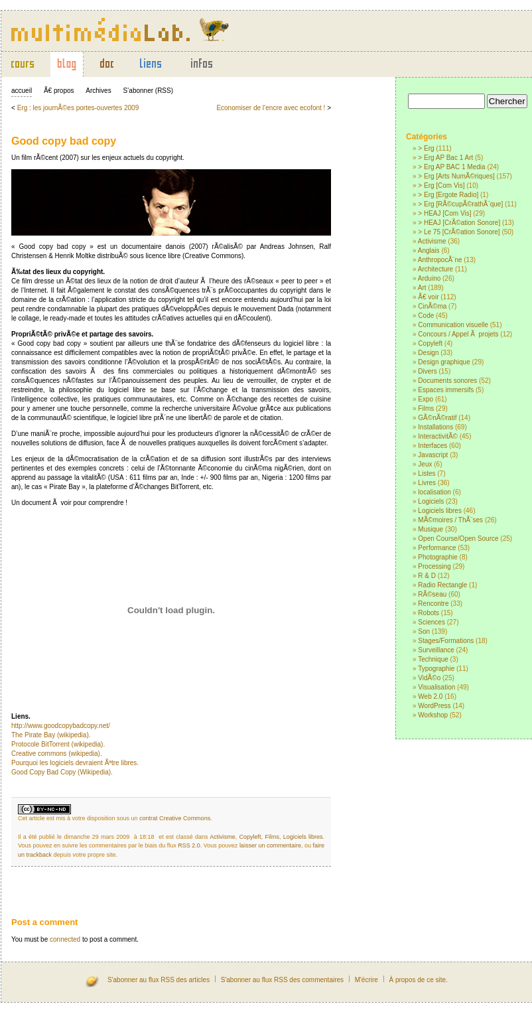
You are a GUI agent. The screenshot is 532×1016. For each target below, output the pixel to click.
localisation (434, 492)
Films (426, 408)
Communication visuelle (453, 324)
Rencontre (433, 603)
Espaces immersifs (446, 390)
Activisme (432, 241)
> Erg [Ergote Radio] (448, 194)
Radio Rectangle (442, 585)
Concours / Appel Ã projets (458, 334)
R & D (427, 575)
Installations (435, 427)
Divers (427, 371)
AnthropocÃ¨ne (440, 259)
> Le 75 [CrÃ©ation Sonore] (458, 232)
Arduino (429, 278)
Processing (434, 566)
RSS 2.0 (189, 845)
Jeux (425, 464)
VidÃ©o (429, 678)
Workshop (433, 715)
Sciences (431, 622)
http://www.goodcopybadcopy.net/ (60, 725)
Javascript (433, 455)
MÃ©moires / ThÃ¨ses (450, 520)
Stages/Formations (446, 640)
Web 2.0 (430, 696)
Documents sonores (447, 380)
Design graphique (444, 362)
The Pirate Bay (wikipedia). (51, 735)
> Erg (426, 148)
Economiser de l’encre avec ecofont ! (270, 107)
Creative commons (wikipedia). (56, 753)
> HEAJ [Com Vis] (444, 213)
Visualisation (436, 687)
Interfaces (432, 445)
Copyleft (430, 343)
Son (424, 631)
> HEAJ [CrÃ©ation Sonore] (459, 222)
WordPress (434, 705)
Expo (425, 399)
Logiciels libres (440, 510)
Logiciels (431, 501)
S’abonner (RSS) (148, 90)
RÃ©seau (432, 594)
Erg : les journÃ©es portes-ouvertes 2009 (78, 107)
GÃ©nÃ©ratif (437, 417)
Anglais (429, 250)
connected (65, 939)
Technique (433, 659)
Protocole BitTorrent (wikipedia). (58, 744)
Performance (437, 547)
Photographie (438, 557)
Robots (428, 613)
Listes (426, 473)
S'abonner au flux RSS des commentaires (282, 979)
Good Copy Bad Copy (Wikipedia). (62, 772)
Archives (98, 90)
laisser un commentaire (270, 845)
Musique (430, 529)
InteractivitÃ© (438, 436)
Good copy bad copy (63, 141)
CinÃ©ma (432, 306)
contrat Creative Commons (174, 818)
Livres (427, 482)
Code (426, 315)
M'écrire (366, 979)
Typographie (436, 668)
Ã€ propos (59, 90)
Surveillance (436, 650)
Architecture (435, 269)
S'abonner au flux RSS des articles (158, 979)
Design (428, 352)
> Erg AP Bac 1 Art (445, 157)
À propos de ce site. (418, 979)
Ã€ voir (428, 297)
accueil (21, 90)
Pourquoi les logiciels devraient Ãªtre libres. (75, 762)
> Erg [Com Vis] (441, 185)
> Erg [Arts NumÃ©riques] (456, 176)
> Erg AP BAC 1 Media (451, 167)
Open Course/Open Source (458, 538)
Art (422, 287)
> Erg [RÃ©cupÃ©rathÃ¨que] (460, 204)
